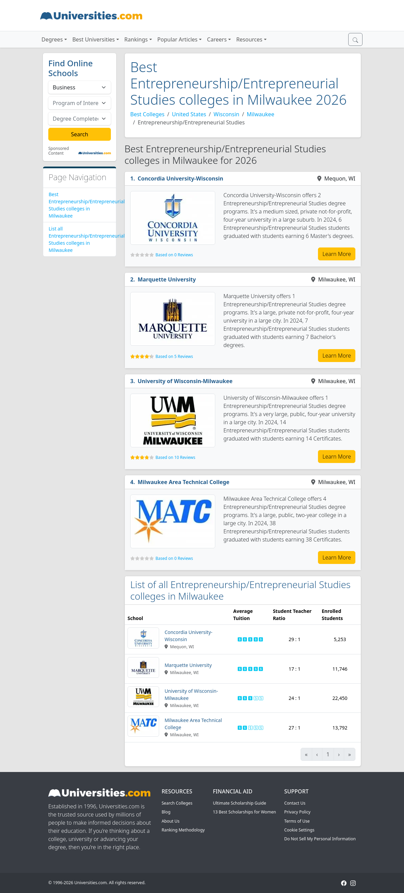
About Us (171, 821)
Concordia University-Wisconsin (180, 178)
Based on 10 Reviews (175, 457)
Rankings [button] (136, 39)
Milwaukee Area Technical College (184, 482)
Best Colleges (147, 114)
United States (189, 114)
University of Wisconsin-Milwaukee (185, 381)
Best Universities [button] (93, 39)
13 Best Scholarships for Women (244, 812)
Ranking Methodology (183, 830)
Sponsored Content (58, 151)
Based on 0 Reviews (174, 255)
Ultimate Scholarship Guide (239, 803)
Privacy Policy (297, 812)
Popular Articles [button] (177, 39)
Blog (166, 812)
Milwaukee (260, 114)
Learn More (336, 254)
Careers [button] (217, 39)
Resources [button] (249, 39)
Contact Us (294, 803)
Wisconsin (226, 114)
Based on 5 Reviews (174, 356)
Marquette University (167, 279)
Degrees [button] (52, 39)
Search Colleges (177, 803)
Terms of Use (297, 821)
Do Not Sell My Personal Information (320, 839)
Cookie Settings (299, 830)
